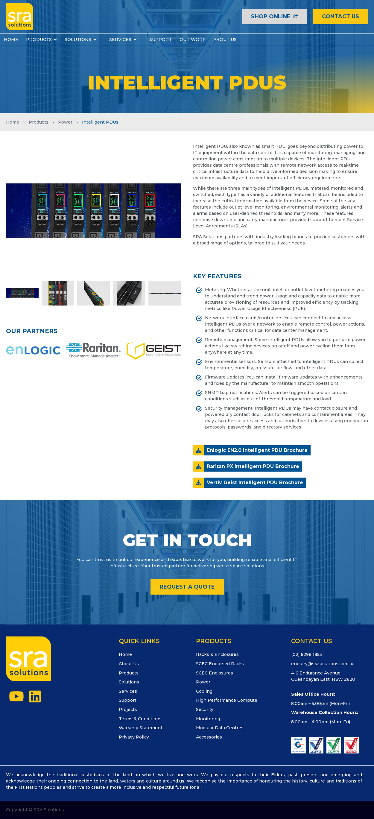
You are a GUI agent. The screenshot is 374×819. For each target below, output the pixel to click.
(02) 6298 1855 (306, 654)
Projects (128, 709)
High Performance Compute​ (226, 700)
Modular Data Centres (220, 727)
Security (204, 709)
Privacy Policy (134, 737)
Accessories (209, 737)
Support (127, 700)
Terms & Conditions (140, 718)
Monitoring (208, 718)
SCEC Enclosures (214, 673)
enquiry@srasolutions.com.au (323, 663)
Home (12, 122)
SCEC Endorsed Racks (220, 663)
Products (38, 122)
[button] (12, 211)
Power (65, 122)
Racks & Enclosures (217, 654)
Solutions (129, 682)
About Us (129, 663)
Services (128, 691)
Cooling (204, 691)
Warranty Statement (140, 727)
